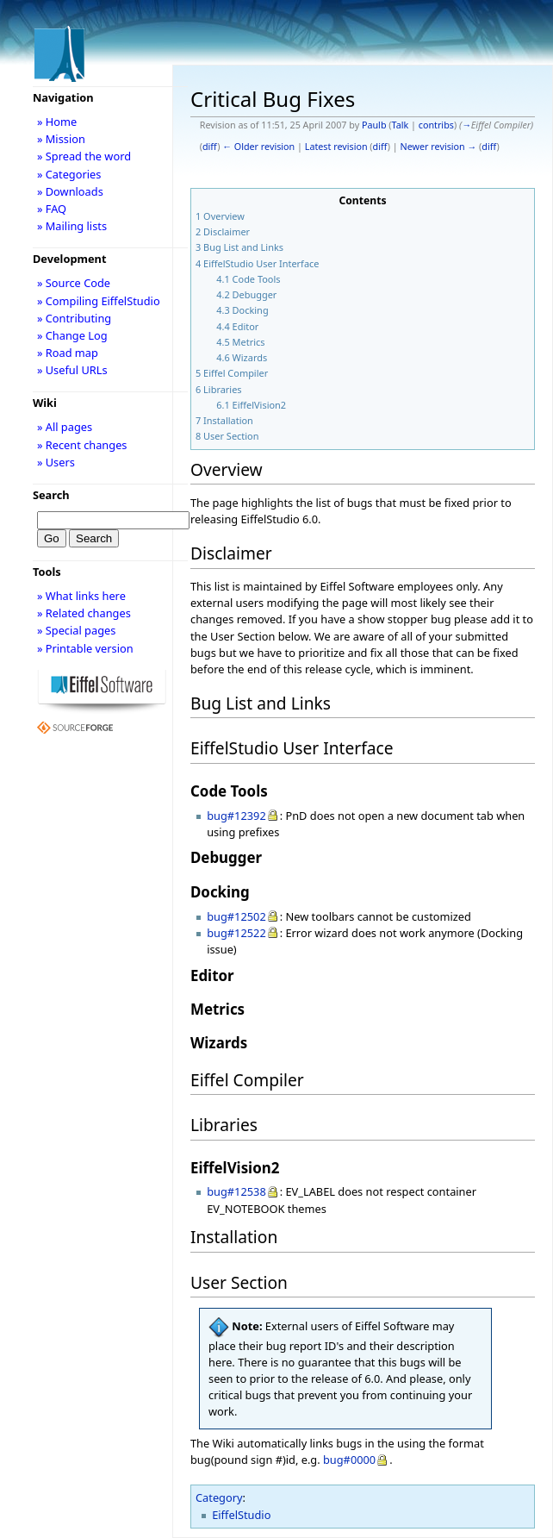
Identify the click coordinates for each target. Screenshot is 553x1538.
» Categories (69, 174)
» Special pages (76, 630)
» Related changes (84, 613)
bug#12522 (236, 933)
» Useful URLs (72, 370)
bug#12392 (236, 815)
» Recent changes (82, 445)
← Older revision (258, 147)
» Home (57, 121)
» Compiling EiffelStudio (98, 301)
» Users (56, 462)
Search (51, 495)
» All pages (64, 427)
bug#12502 (236, 916)
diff (209, 147)
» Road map (67, 352)
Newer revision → (439, 147)
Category (219, 1497)
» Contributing (74, 318)
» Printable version (85, 648)
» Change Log (72, 335)
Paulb (374, 125)
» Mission (61, 139)
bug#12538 (236, 1191)
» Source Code (73, 283)
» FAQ (51, 208)
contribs (436, 125)
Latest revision (336, 147)
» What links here (81, 595)
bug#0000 (349, 1459)
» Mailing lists (72, 226)
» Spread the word (84, 156)
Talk (400, 125)
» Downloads (70, 191)
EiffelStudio (241, 1514)
